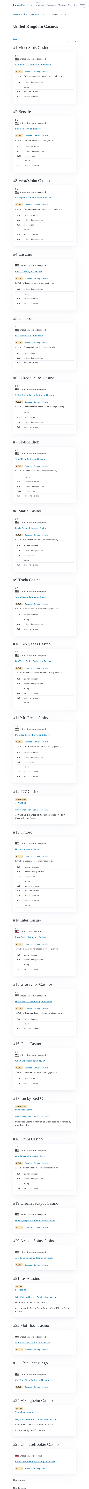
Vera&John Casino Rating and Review (33, 197)
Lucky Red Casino (23, 1109)
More (82, 4)
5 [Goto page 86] (75, 41)
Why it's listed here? (23, 810)
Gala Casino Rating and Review (30, 1060)
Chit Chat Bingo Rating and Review (32, 1380)
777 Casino (20, 802)
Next (15, 39)
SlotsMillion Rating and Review (30, 459)
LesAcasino (20, 1289)
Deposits (72, 5)
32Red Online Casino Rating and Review (34, 395)
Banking (37, 71)
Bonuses (28, 71)
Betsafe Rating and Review (28, 128)
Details (45, 71)
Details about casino (41, 810)
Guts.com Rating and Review (29, 335)
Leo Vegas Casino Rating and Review (33, 661)
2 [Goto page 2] (68, 41)
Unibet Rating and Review (27, 849)
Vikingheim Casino (24, 1411)
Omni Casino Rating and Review (30, 1156)
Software (51, 5)
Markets (62, 5)
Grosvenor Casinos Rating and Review (33, 1001)
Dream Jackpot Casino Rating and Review (35, 1220)
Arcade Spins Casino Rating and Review (34, 1257)
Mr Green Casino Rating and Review (32, 734)
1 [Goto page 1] (65, 41)
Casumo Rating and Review (28, 271)
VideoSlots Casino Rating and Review (33, 64)
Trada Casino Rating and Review (30, 597)
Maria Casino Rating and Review (31, 528)
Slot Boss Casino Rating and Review (32, 1342)
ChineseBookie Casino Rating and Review (35, 1461)
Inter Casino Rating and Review (30, 937)
